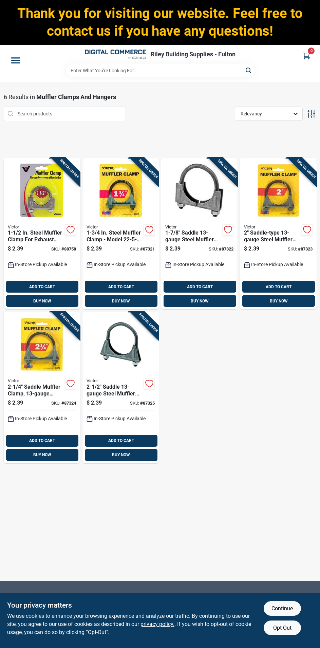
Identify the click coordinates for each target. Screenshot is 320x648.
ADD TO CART (42, 286)
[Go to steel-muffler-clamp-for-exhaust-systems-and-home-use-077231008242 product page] (42, 234)
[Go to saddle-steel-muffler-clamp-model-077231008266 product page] (199, 234)
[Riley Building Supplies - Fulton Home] (115, 54)
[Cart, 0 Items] (306, 55)
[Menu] (15, 60)
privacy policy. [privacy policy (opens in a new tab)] (157, 624)
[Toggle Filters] (311, 114)
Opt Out (282, 628)
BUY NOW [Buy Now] (42, 301)
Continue (282, 608)
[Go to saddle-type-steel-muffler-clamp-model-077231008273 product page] (278, 234)
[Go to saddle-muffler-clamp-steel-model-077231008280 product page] (42, 387)
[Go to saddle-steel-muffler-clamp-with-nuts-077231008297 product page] (120, 387)
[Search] (249, 70)
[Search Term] (160, 70)
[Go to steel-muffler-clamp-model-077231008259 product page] (120, 234)
